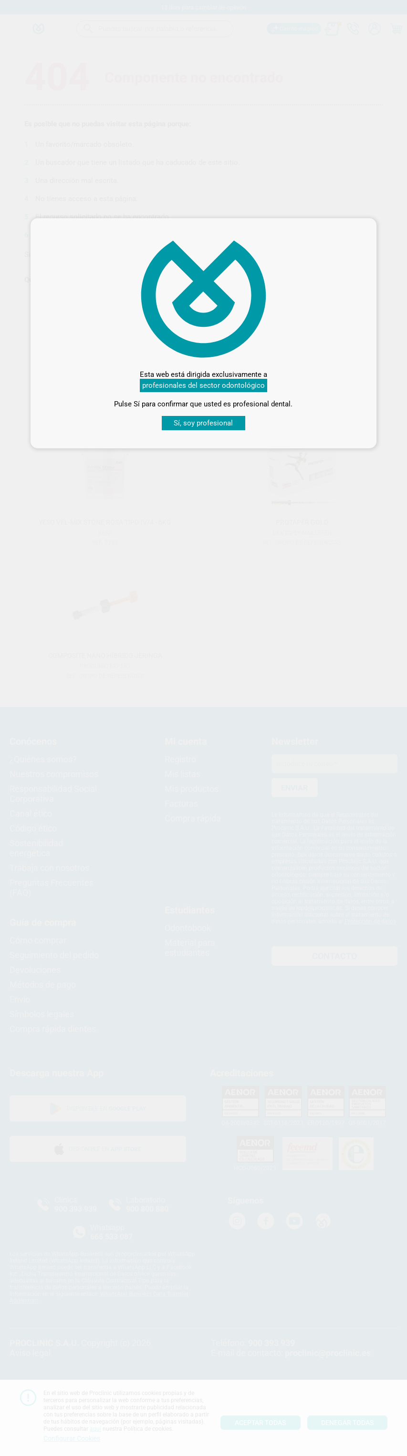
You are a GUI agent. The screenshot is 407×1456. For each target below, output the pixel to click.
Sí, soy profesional (203, 423)
